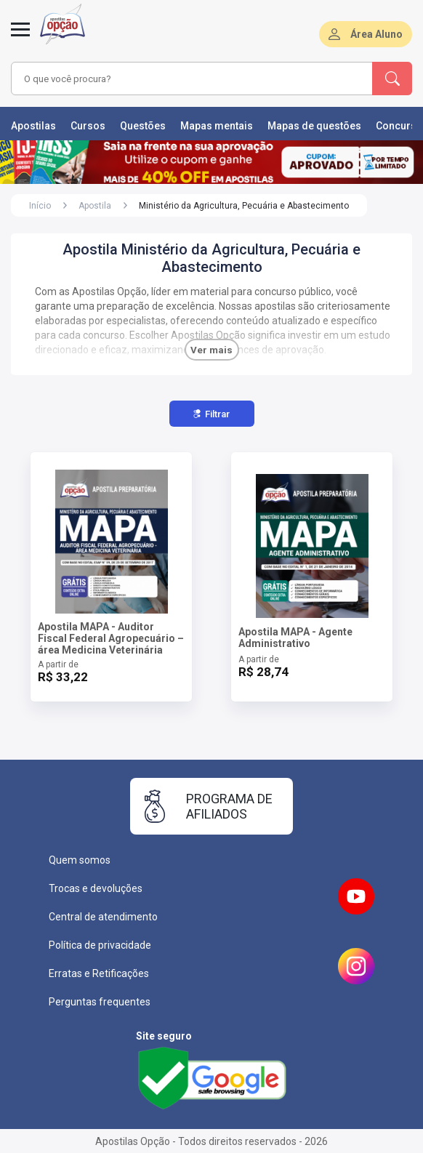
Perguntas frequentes (99, 1002)
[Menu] (20, 37)
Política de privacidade (100, 945)
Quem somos (79, 860)
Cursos (87, 126)
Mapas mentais (216, 126)
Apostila (94, 206)
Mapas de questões (314, 126)
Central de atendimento (103, 917)
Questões (143, 126)
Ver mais (211, 350)
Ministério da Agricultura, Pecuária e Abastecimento (244, 206)
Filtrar (211, 414)
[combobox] (182, 79)
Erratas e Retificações (99, 973)
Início (40, 206)
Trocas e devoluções (95, 888)
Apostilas (33, 126)
